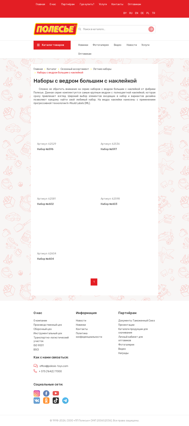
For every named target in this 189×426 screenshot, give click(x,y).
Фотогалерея (101, 45)
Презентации (126, 324)
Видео (117, 45)
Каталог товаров (50, 45)
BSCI (36, 349)
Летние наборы (102, 69)
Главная (40, 4)
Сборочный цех (43, 329)
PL (147, 13)
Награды (123, 353)
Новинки (83, 45)
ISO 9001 (39, 345)
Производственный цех (48, 324)
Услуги (103, 4)
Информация (86, 313)
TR (153, 13)
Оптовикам (134, 4)
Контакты (117, 4)
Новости (132, 45)
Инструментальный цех (48, 333)
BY (125, 13)
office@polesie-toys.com (54, 366)
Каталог (52, 69)
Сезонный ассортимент (75, 69)
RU (130, 13)
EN (136, 13)
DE (142, 13)
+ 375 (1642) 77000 (50, 371)
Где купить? (87, 4)
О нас (53, 4)
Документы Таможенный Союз (136, 320)
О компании (40, 320)
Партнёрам (68, 4)
